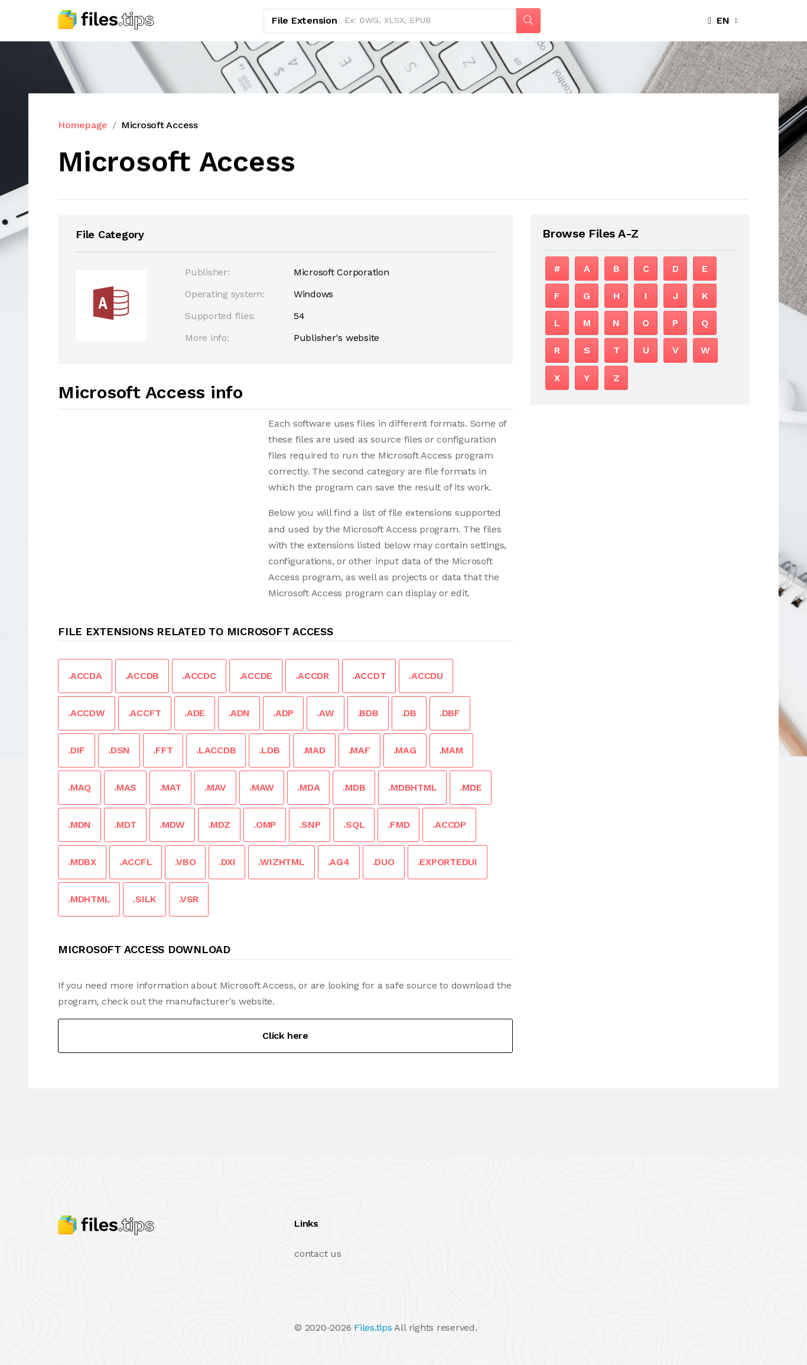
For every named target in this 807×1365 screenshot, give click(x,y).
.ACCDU (426, 675)
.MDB (354, 787)
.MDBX (82, 861)
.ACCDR (312, 675)
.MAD (314, 750)
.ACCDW (86, 713)
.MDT (125, 824)
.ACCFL (135, 861)
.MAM (451, 750)
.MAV (215, 787)
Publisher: (207, 272)
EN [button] (719, 20)
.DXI (227, 861)
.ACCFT (145, 713)
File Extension (304, 20)
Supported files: (220, 315)
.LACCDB (216, 750)
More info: (207, 337)
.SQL (354, 824)
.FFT (163, 750)
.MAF (359, 750)
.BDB (368, 713)
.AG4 (339, 861)
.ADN (239, 713)
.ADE (194, 713)
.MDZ (219, 824)
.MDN (79, 824)
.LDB (269, 750)
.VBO (185, 861)
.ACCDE (256, 675)
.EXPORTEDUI (447, 861)
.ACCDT (369, 675)
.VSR (189, 899)
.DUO (384, 861)
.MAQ (79, 787)
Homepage (83, 125)
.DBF (450, 713)
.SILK (144, 899)
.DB (409, 713)
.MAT (170, 787)
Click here (285, 1035)
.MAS (125, 787)
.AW (325, 713)
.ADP (283, 713)
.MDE (470, 787)
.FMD (398, 824)
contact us (317, 1253)
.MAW (261, 787)
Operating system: (225, 294)
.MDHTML (89, 899)
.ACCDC (199, 675)
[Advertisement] (157, 498)
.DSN (119, 750)
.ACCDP (449, 824)
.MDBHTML (412, 787)
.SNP (309, 824)
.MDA (308, 787)
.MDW (172, 824)
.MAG (404, 750)
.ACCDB (142, 675)
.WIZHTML (281, 861)
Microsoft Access (159, 125)
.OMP (264, 824)
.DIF (76, 750)
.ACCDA (85, 675)
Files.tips (373, 1327)
